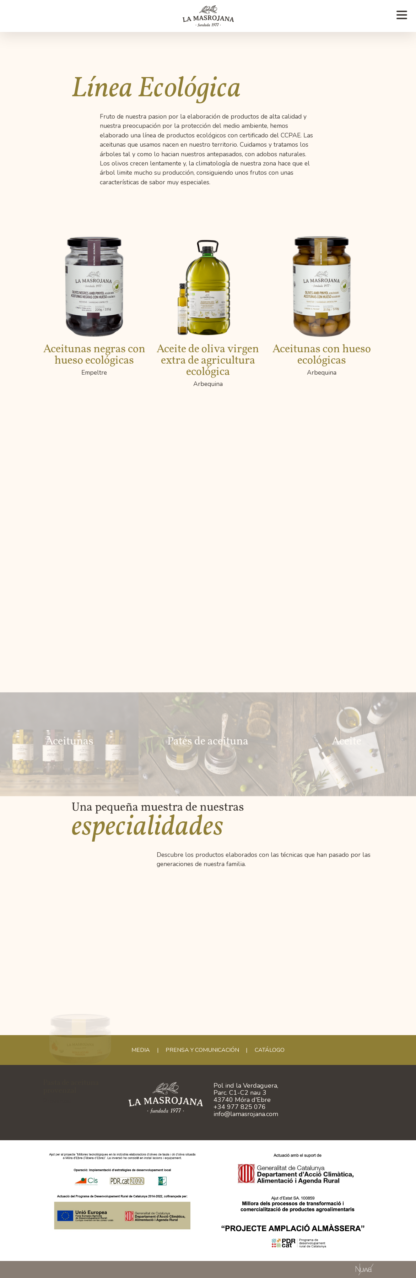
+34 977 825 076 (240, 1107)
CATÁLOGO (270, 1050)
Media (140, 1050)
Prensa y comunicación (202, 1050)
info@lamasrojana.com (246, 1114)
